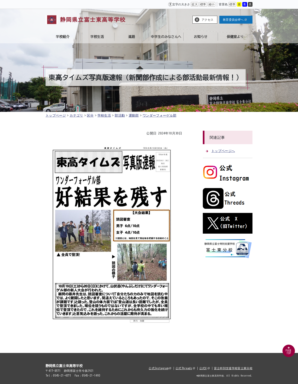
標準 (203, 4)
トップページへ (220, 150)
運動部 (134, 115)
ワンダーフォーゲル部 (159, 115)
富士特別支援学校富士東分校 (233, 368)
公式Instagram (160, 368)
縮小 (212, 4)
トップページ (56, 115)
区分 (90, 115)
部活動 (120, 115)
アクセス (207, 19)
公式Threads (185, 368)
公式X (204, 368)
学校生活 (104, 115)
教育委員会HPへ (235, 19)
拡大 (195, 4)
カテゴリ (76, 115)
